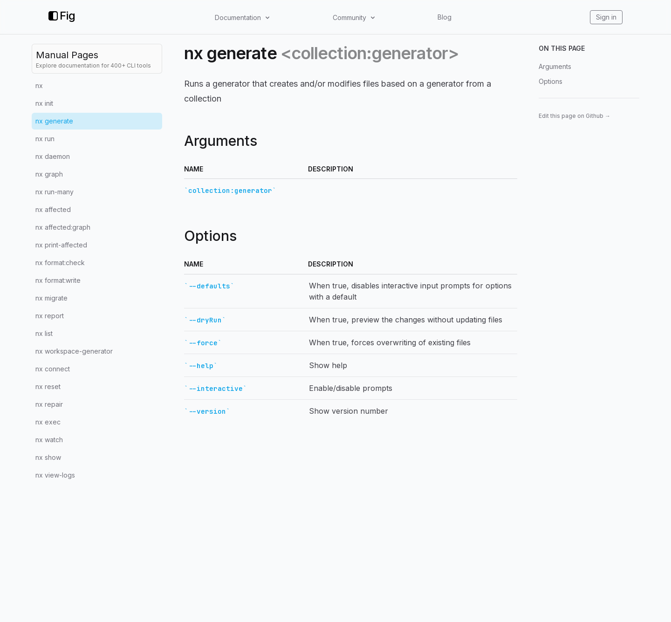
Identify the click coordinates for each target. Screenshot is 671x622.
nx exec (48, 422)
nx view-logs (55, 475)
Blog (445, 17)
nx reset (48, 386)
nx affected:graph (62, 227)
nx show (48, 457)
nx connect (52, 369)
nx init (44, 103)
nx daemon (52, 156)
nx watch (49, 440)
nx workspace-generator (74, 351)
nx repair (49, 404)
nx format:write (58, 280)
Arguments (555, 66)
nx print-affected (61, 245)
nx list (44, 333)
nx (39, 85)
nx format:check (60, 263)
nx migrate (51, 298)
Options (550, 81)
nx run (45, 139)
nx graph (49, 174)
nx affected (53, 209)
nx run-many (54, 192)
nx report (49, 316)
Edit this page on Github (574, 115)
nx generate (54, 121)
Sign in (606, 17)
